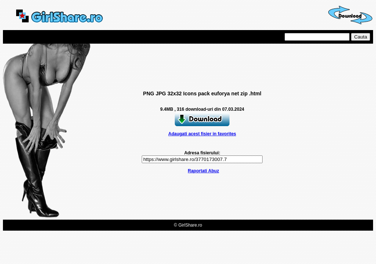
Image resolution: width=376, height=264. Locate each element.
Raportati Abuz (203, 170)
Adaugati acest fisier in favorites (202, 133)
